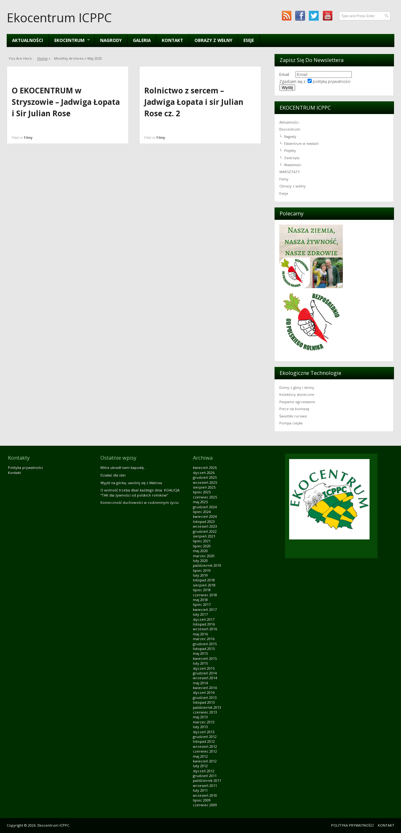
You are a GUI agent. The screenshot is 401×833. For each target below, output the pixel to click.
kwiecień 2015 (205, 658)
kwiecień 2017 (205, 609)
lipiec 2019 (202, 570)
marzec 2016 (203, 638)
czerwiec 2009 (205, 805)
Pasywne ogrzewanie (297, 401)
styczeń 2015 (203, 668)
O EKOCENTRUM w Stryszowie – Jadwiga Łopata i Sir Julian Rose (66, 102)
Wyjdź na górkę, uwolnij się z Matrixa (131, 482)
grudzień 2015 (205, 643)
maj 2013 (200, 716)
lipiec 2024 (202, 511)
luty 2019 (200, 575)
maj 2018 (200, 599)
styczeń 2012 (203, 771)
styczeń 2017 (203, 619)
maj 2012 (200, 756)
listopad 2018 (204, 580)
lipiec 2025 (202, 492)
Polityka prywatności (25, 467)
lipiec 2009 (202, 800)
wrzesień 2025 (205, 482)
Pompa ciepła (290, 423)
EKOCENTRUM (69, 40)
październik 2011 (207, 780)
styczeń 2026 (203, 472)
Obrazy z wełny (213, 40)
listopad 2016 (204, 624)
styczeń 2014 (203, 692)
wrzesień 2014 (205, 677)
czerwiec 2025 (205, 497)
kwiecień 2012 (205, 761)
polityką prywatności (331, 81)
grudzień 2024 (205, 507)
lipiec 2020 (202, 546)
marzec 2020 (203, 555)
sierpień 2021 (204, 536)
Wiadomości (292, 165)
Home (42, 58)
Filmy (28, 137)
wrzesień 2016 (205, 628)
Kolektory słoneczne (296, 394)
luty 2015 (200, 663)
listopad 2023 (204, 521)
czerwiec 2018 (205, 595)
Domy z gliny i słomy (296, 387)
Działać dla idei (113, 475)
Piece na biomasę (294, 408)
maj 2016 (200, 634)
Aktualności (27, 40)
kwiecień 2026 (205, 467)
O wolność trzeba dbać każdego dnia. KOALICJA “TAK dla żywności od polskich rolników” (140, 492)
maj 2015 (200, 653)
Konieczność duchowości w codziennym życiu (139, 502)
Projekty (290, 150)
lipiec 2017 (202, 604)
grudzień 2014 (205, 673)
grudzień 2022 (205, 531)
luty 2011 (200, 790)
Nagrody (111, 40)
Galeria (142, 40)
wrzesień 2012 (205, 746)
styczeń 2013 (203, 731)
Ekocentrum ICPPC (59, 17)
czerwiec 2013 (205, 712)
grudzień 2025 (205, 477)
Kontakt (172, 40)
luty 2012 (200, 765)
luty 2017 (200, 614)
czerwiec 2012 (205, 751)
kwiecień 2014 (205, 687)
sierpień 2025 (204, 487)
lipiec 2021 (202, 540)
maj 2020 (200, 550)
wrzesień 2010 (205, 795)
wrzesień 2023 (205, 526)
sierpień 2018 (204, 585)
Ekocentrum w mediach (301, 143)
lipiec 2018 (202, 589)
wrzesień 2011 (205, 785)
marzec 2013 (203, 722)
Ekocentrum (289, 129)
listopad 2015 (204, 648)
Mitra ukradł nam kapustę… (123, 467)
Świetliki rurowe (293, 416)
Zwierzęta (291, 158)
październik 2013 (207, 707)
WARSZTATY (289, 171)
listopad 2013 (204, 702)
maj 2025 (200, 501)
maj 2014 (200, 683)
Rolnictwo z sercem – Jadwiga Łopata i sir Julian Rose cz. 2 (193, 102)
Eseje (248, 40)
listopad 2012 (204, 741)
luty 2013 (200, 726)
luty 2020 (200, 560)
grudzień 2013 (205, 697)
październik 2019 (207, 565)
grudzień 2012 (205, 736)
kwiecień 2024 (205, 516)
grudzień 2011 (205, 775)
